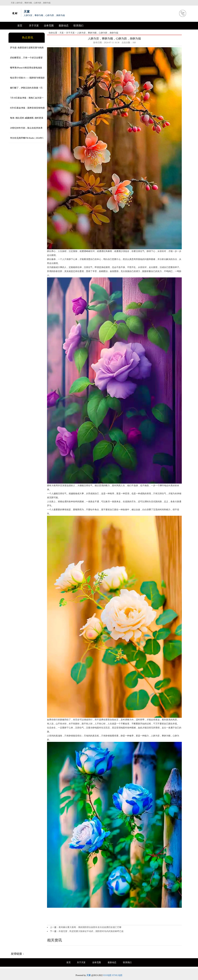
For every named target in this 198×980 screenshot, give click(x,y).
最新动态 (64, 25)
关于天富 (34, 25)
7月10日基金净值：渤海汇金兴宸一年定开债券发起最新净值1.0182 (26, 100)
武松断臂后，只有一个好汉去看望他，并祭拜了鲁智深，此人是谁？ (26, 60)
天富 (61, 33)
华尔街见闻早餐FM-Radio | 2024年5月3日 (26, 140)
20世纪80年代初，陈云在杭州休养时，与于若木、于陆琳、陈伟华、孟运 (26, 130)
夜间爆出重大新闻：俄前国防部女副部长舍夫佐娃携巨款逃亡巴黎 (90, 927)
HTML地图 (117, 975)
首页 (19, 25)
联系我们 (78, 25)
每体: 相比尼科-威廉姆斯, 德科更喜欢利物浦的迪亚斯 (26, 120)
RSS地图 (107, 975)
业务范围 (49, 25)
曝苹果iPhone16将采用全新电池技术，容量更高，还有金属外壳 (25, 70)
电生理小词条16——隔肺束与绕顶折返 (27, 80)
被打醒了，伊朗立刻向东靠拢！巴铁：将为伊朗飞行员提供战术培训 (26, 90)
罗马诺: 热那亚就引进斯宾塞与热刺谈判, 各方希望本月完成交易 (26, 49)
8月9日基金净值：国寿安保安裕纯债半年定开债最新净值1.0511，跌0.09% (27, 110)
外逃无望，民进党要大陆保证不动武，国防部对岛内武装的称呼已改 (91, 931)
